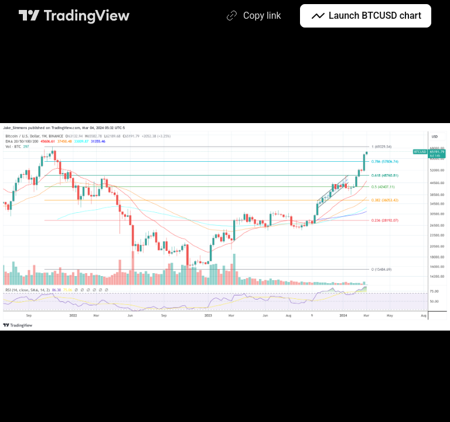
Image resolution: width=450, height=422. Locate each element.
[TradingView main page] (74, 16)
